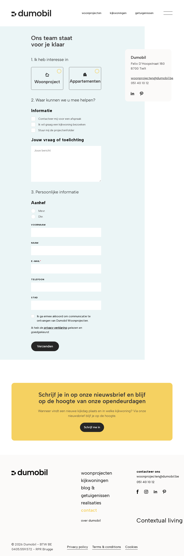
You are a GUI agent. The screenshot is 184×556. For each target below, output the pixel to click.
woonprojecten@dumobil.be (152, 78)
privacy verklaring (55, 327)
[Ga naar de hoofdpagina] (31, 13)
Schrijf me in (92, 427)
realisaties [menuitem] (91, 502)
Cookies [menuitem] (131, 547)
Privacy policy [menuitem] (77, 547)
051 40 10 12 (146, 482)
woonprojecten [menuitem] (91, 13)
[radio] (66, 211)
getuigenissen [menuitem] (144, 13)
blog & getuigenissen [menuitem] (95, 491)
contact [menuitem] (89, 510)
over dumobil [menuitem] (91, 520)
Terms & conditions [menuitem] (106, 547)
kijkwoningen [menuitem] (118, 13)
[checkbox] (66, 124)
